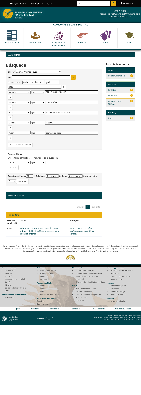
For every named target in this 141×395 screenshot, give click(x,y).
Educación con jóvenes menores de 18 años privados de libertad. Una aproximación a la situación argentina (39, 231)
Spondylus (41, 301)
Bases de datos (46, 279)
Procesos (43, 286)
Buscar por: (36, 3)
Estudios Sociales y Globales (15, 279)
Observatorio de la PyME (85, 270)
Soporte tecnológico (118, 291)
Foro (42, 291)
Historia (8, 285)
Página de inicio (18, 3)
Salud (7, 291)
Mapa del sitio (99, 309)
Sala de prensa (42, 304)
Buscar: (11, 72)
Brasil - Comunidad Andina (86, 289)
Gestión (8, 282)
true (110, 118)
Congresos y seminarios (116, 301)
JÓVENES (112, 90)
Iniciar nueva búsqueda (20, 144)
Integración (80, 300)
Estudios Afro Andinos (84, 291)
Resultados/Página (17, 176)
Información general (118, 286)
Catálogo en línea (46, 273)
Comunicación (10, 270)
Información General (48, 270)
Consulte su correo (123, 309)
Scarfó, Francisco (77, 228)
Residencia (115, 289)
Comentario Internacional (50, 294)
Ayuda (49, 3)
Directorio (35, 309)
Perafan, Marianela (116, 75)
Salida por (41, 176)
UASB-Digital (14, 54)
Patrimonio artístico (118, 294)
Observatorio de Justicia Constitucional (90, 282)
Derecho (8, 273)
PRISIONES (113, 95)
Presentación (10, 297)
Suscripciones (55, 309)
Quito (18, 309)
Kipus (42, 289)
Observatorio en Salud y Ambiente (89, 273)
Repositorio (44, 276)
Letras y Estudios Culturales (15, 288)
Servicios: (126, 3)
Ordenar (63, 176)
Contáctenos (77, 309)
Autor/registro (90, 176)
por (9, 77)
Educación (9, 276)
